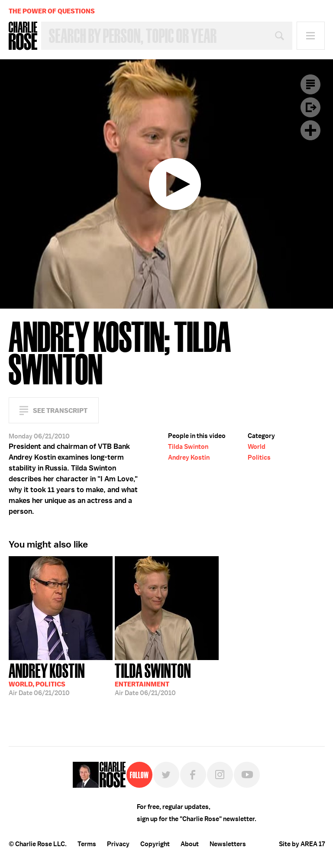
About (190, 844)
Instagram (220, 775)
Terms (87, 844)
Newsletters (228, 844)
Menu (311, 36)
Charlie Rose (23, 36)
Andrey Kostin (189, 457)
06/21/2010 (47, 678)
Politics (259, 457)
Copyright (155, 844)
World (256, 446)
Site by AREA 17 (302, 844)
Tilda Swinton (188, 446)
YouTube (247, 775)
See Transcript (60, 410)
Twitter (166, 775)
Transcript (310, 84)
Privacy (118, 844)
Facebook (193, 775)
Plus (310, 130)
